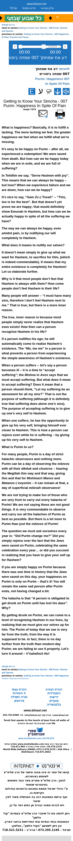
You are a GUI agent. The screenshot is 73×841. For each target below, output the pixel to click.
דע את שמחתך (8, 25)
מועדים (54, 701)
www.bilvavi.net (36, 3)
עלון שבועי (47, 8)
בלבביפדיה (54, 704)
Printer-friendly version (64, 111)
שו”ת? (13, 8)
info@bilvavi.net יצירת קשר (38, 715)
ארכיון (49, 12)
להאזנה (15, 46)
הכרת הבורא (53, 689)
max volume (65, 46)
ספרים (37, 12)
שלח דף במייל (47, 109)
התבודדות (53, 693)
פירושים (19, 701)
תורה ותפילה (19, 697)
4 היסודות (19, 693)
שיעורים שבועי (19, 12)
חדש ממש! (28, 8)
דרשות (54, 697)
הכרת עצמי (19, 689)
